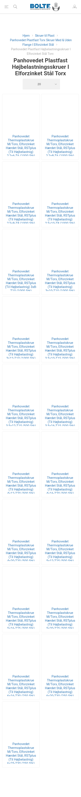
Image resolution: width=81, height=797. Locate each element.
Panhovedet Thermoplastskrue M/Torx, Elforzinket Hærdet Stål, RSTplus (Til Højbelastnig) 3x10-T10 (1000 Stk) (60, 281)
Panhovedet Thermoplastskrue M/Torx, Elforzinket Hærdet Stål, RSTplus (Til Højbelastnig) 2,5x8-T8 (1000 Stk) (21, 213)
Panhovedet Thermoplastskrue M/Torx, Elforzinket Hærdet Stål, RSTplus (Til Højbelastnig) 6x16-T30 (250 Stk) (21, 686)
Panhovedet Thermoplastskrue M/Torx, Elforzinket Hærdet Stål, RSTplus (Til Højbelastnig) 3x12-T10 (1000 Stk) (21, 348)
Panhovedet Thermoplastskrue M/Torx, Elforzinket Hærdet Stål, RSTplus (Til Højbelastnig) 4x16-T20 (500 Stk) (60, 483)
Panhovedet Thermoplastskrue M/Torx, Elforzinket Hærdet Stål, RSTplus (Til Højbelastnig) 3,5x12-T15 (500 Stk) (21, 416)
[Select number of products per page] (41, 84)
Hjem (26, 35)
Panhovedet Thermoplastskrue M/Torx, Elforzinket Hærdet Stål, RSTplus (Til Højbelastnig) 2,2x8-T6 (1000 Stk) (60, 146)
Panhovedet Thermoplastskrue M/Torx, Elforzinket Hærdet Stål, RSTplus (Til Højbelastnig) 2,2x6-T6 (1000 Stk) (21, 146)
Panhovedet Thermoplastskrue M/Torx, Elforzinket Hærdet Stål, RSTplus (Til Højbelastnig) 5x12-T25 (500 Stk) (60, 551)
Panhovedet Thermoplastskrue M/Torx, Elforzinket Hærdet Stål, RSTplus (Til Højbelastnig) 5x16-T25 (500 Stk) (21, 618)
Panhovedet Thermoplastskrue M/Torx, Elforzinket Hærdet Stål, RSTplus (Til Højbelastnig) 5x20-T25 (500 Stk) (60, 618)
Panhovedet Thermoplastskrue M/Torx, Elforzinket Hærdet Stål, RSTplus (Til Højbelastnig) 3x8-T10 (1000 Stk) (21, 281)
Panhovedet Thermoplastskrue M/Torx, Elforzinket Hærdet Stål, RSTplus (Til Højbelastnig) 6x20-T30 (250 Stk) (60, 686)
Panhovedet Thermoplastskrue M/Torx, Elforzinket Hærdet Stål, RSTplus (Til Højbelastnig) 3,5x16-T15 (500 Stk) (60, 416)
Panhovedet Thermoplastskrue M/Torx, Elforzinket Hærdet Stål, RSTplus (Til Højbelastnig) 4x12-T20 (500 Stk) (21, 483)
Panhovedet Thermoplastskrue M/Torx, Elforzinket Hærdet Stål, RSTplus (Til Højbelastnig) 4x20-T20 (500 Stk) (21, 551)
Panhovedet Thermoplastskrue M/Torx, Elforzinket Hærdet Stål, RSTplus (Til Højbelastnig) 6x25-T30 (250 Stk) (21, 753)
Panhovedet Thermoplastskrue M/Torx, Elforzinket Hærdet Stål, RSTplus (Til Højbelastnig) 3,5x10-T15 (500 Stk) (60, 348)
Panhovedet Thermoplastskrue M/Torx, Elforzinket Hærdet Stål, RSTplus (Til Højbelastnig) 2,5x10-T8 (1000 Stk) (60, 213)
